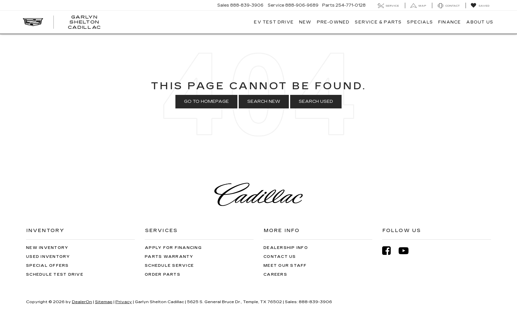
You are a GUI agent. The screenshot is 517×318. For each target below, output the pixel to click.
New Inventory (47, 248)
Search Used (316, 101)
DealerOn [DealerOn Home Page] (82, 301)
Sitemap (103, 301)
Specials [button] (420, 22)
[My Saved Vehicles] (480, 6)
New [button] (305, 22)
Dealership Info (285, 248)
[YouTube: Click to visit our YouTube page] (407, 250)
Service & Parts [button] (378, 22)
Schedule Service (169, 265)
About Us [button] (479, 22)
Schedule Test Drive (54, 274)
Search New (263, 101)
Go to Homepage (206, 101)
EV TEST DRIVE (274, 22)
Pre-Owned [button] (333, 22)
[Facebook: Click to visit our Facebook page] (389, 250)
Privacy (123, 301)
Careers (275, 274)
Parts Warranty (169, 257)
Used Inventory (48, 257)
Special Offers (47, 265)
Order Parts (162, 274)
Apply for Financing (173, 248)
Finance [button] (449, 22)
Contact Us (279, 257)
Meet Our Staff (285, 265)
